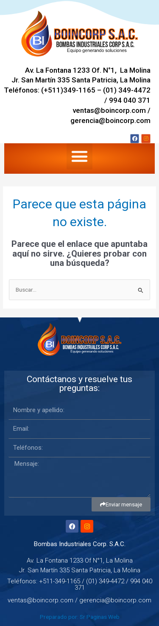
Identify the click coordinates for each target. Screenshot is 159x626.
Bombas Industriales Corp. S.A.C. (80, 544)
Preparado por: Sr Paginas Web (80, 616)
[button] (80, 156)
